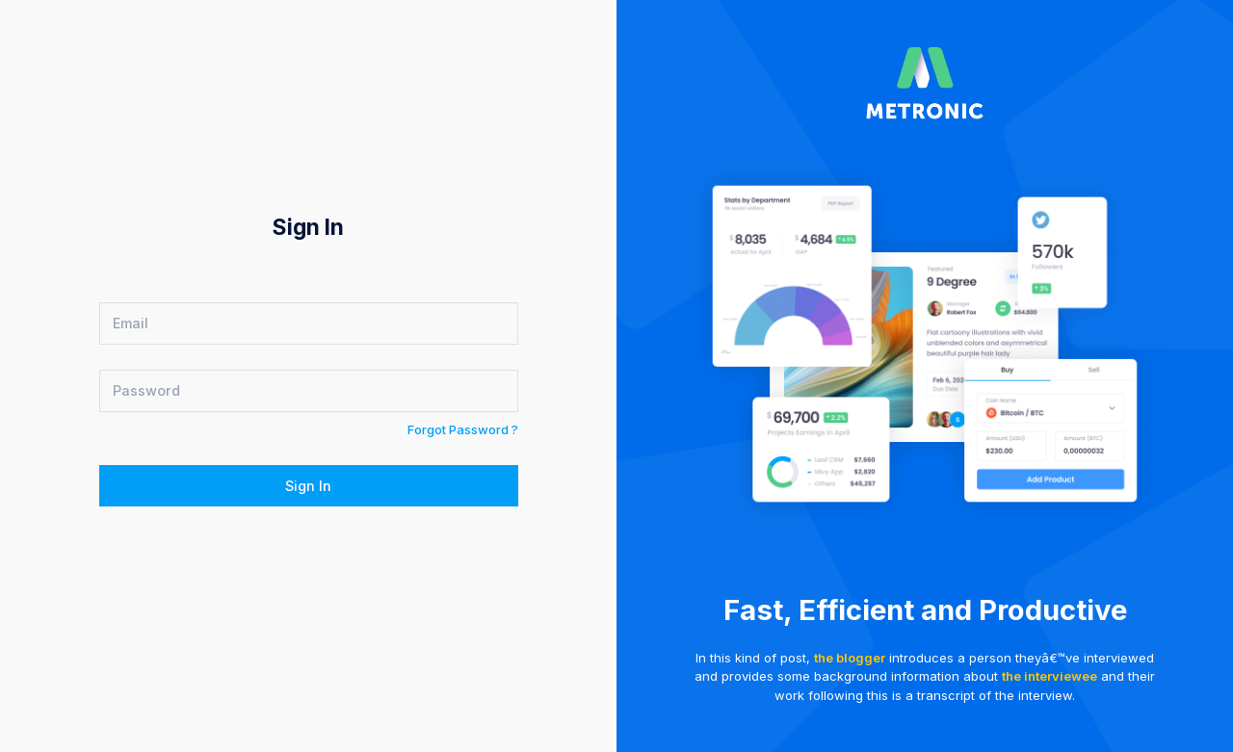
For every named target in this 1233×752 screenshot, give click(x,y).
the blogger (849, 657)
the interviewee (1049, 676)
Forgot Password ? (462, 429)
